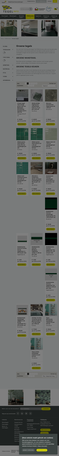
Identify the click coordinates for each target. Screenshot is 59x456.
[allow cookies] (42, 450)
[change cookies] (28, 450)
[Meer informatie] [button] (42, 446)
